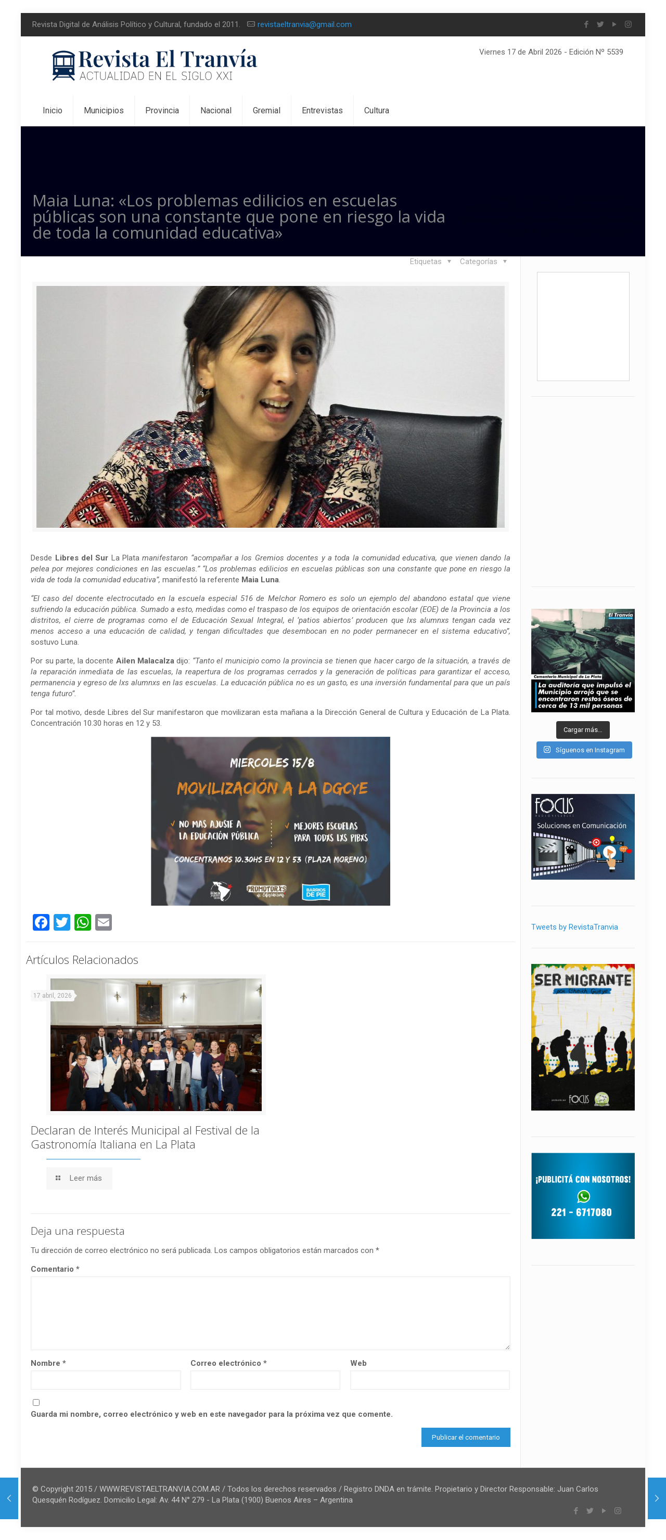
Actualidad (592, 198)
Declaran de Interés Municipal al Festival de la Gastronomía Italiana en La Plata (145, 1137)
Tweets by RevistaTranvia (574, 927)
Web (358, 1363)
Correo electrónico (228, 1363)
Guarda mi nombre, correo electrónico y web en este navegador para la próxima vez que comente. (212, 1414)
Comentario (55, 1269)
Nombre (48, 1363)
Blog (543, 198)
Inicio (503, 198)
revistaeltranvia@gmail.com (305, 24)
